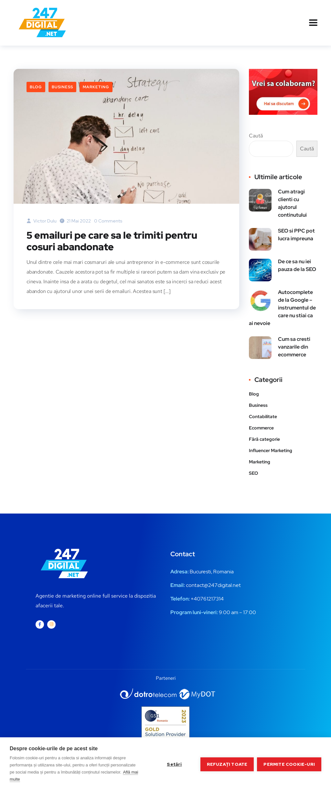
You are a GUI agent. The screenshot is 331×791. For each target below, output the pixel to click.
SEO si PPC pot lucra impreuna (296, 234)
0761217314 (210, 598)
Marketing (96, 87)
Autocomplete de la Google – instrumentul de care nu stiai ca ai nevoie (282, 308)
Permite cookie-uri (289, 764)
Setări (174, 764)
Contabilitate (263, 416)
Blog (36, 87)
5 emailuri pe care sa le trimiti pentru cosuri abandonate (112, 241)
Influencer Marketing (270, 450)
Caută (256, 135)
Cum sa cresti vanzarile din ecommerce (294, 347)
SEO (253, 473)
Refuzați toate (227, 764)
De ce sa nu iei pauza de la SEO (297, 265)
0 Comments (108, 221)
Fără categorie (264, 439)
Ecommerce (261, 428)
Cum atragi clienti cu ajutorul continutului (292, 203)
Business (62, 87)
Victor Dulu (42, 221)
